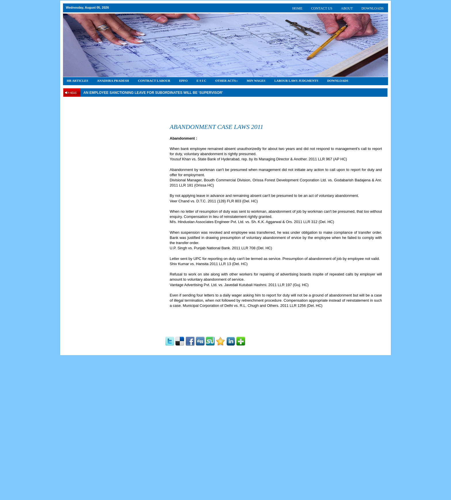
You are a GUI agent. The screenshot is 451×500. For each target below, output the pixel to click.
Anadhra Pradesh (113, 80)
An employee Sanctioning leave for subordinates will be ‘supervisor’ (153, 93)
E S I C (201, 80)
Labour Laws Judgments (296, 80)
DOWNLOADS (373, 8)
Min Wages (256, 80)
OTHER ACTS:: (226, 80)
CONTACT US (321, 8)
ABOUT (347, 8)
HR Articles (77, 80)
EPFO (183, 80)
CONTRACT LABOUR (154, 80)
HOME (297, 8)
